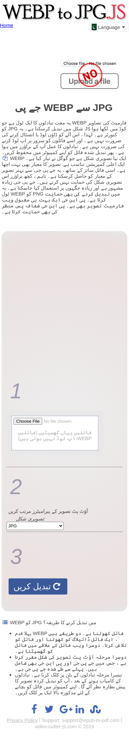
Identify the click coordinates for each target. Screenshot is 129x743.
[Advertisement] (63, 303)
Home (6, 25)
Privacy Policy (22, 720)
